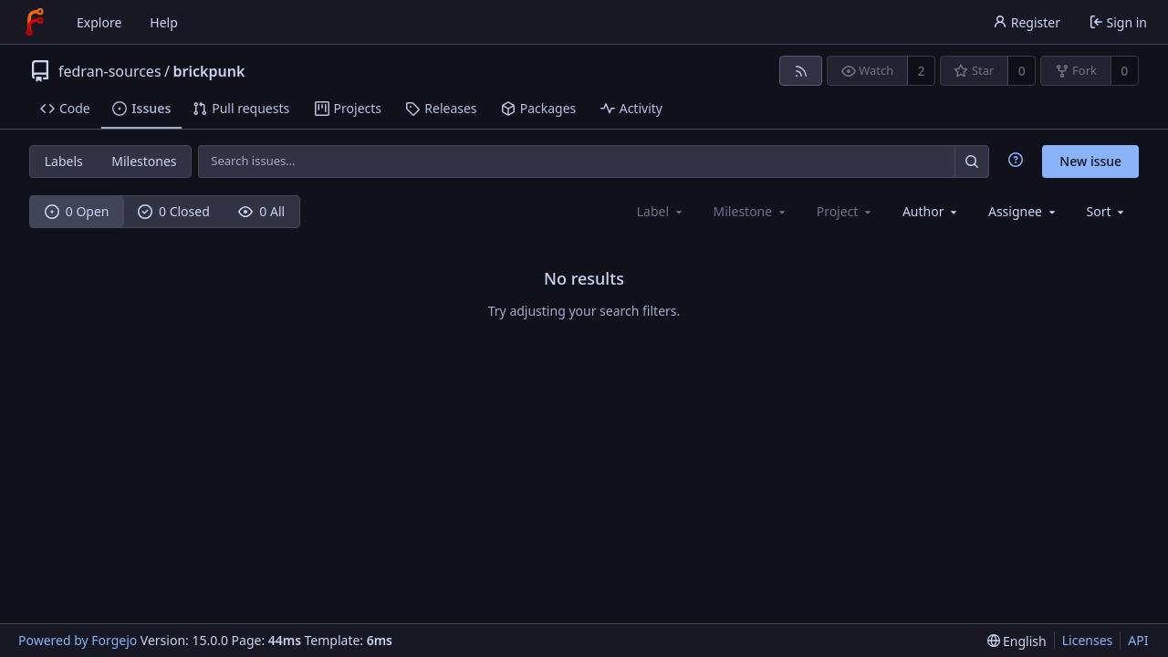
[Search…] (971, 161)
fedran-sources (110, 71)
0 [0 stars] (1022, 70)
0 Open (77, 211)
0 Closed (174, 211)
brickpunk (209, 71)
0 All (261, 211)
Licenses (1087, 640)
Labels (64, 161)
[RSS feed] (800, 71)
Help (164, 22)
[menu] (1107, 211)
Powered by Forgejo (77, 640)
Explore (99, 22)
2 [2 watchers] (921, 70)
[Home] (34, 21)
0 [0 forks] (1124, 70)
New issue (1090, 161)
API (1138, 640)
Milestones (143, 161)
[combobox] (931, 211)
